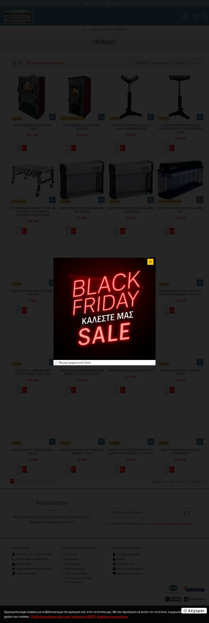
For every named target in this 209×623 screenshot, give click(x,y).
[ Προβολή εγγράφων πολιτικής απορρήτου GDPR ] (63, 616)
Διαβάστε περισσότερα (112, 616)
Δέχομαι (196, 610)
